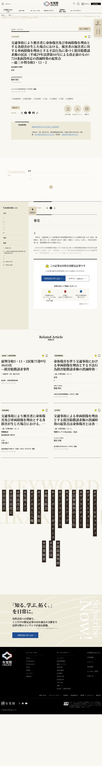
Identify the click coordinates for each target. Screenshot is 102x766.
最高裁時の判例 (16, 67)
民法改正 (4, 500)
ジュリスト (29, 673)
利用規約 (90, 667)
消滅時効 (69, 98)
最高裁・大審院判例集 (64, 689)
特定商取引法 (74, 695)
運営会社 (98, 695)
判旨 (4, 238)
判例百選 (59, 667)
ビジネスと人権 (32, 506)
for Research (30, 664)
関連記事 (14, 107)
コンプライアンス (60, 508)
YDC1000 (60, 682)
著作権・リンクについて (86, 695)
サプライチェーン (81, 508)
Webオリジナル (49, 11)
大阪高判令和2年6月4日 (69, 134)
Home (3, 15)
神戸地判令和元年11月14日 (44, 134)
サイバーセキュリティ (95, 513)
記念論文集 (60, 679)
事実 (29, 171)
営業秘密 (44, 551)
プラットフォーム (88, 508)
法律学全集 (60, 676)
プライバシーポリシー (55, 695)
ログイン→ (77, 278)
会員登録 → (95, 4)
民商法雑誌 (60, 670)
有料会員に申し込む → (53, 278)
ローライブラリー (76, 11)
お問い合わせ (42, 695)
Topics (28, 658)
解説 (4, 243)
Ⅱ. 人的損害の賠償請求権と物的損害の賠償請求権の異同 (14, 252)
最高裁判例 (16, 98)
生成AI (25, 500)
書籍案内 (29, 676)
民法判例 (37, 98)
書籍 (58, 685)
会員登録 (90, 657)
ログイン (90, 662)
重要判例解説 (61, 661)
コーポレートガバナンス (53, 515)
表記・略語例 (84, 28)
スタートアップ (67, 506)
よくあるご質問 (92, 671)
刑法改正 (18, 500)
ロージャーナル (35, 11)
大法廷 (51, 549)
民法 (45, 98)
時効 (61, 98)
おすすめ (21, 11)
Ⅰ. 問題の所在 (7, 248)
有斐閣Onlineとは (8, 10)
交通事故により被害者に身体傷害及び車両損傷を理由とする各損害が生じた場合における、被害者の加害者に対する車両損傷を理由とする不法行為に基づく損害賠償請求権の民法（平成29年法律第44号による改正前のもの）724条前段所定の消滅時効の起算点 (50, 17)
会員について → (84, 304)
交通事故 (53, 98)
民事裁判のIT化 (74, 508)
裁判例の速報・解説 (62, 10)
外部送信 (65, 695)
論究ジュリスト (61, 664)
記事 (10, 15)
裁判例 (28, 670)
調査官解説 (27, 98)
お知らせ (90, 676)
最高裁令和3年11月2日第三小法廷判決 (45, 127)
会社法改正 (11, 502)
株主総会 (46, 500)
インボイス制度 (39, 506)
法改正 (28, 667)
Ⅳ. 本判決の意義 (7, 265)
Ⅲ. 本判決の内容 (7, 261)
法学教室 (59, 673)
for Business (30, 661)
